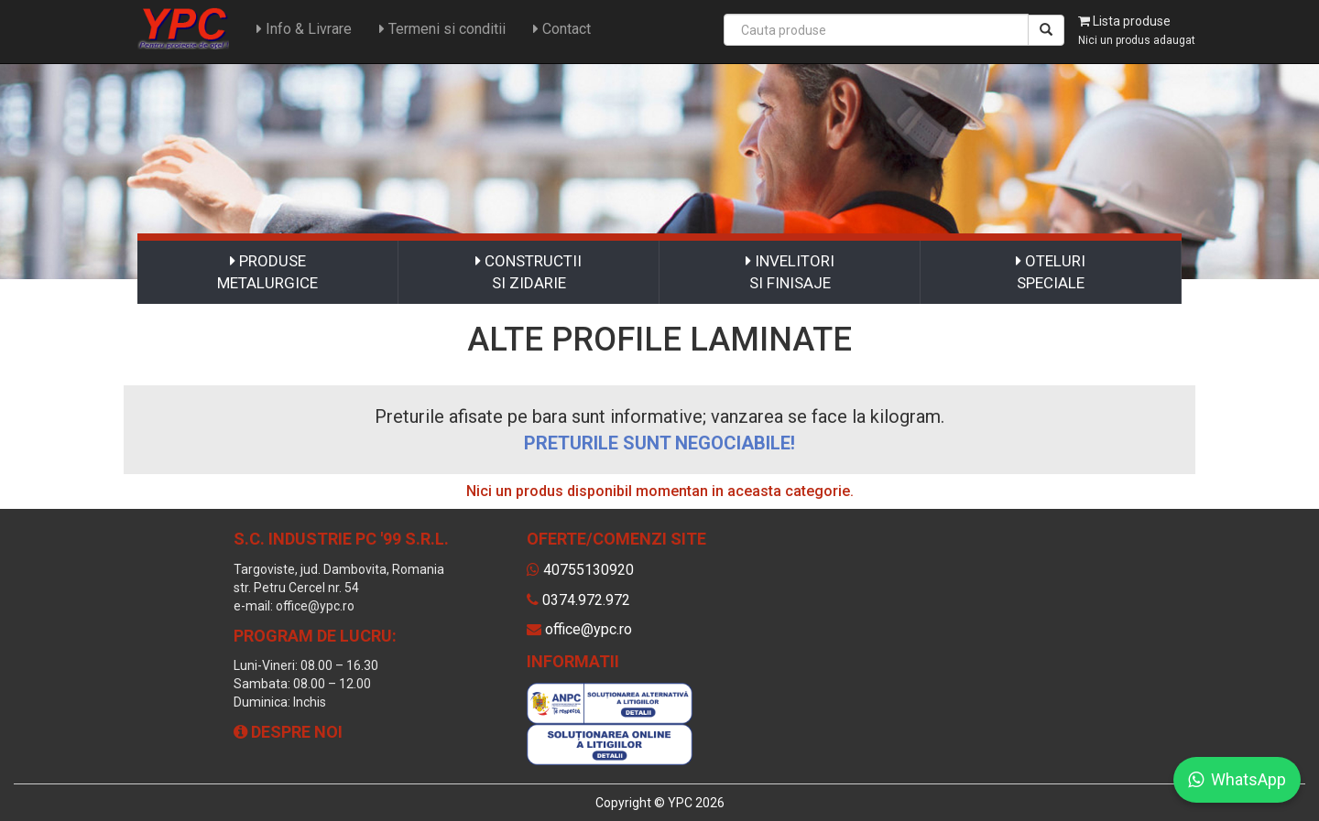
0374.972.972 (586, 600)
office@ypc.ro (588, 629)
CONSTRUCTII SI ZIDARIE (528, 272)
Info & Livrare (304, 29)
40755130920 (588, 569)
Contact (562, 29)
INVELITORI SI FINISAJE (790, 272)
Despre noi (288, 731)
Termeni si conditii (442, 29)
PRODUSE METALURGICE (267, 272)
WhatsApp (1237, 779)
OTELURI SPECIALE (1050, 272)
